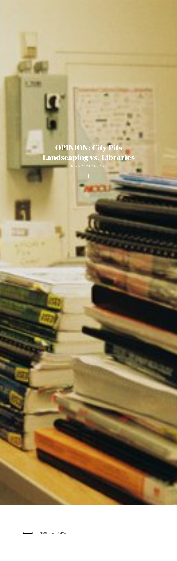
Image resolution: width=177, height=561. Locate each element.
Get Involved (59, 533)
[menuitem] (28, 533)
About (43, 533)
